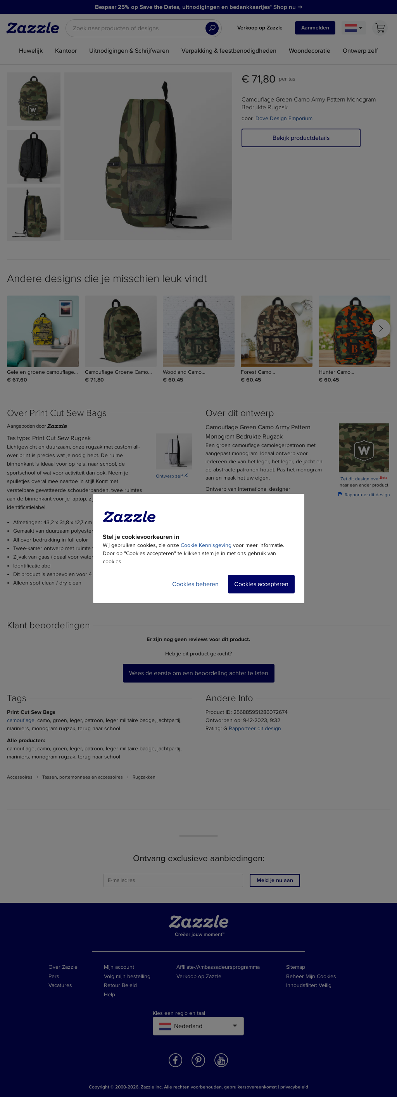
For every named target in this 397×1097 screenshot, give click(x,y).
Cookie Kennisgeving (206, 545)
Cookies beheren (195, 584)
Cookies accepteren (261, 584)
